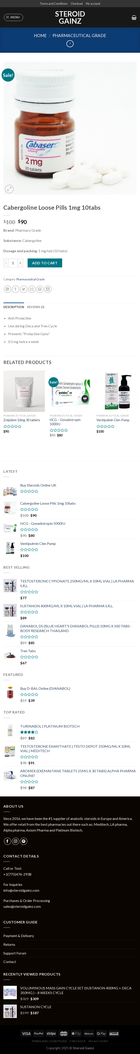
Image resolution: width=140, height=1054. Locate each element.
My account (93, 3)
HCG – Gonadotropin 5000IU (65, 422)
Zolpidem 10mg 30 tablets (21, 420)
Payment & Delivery (18, 935)
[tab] (13, 307)
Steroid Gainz (70, 17)
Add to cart (44, 263)
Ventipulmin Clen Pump (112, 420)
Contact (9, 961)
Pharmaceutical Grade (79, 35)
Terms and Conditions (54, 3)
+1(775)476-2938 (17, 874)
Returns (9, 944)
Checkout (77, 3)
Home (40, 35)
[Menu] (13, 17)
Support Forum (14, 953)
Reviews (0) (35, 307)
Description (13, 307)
